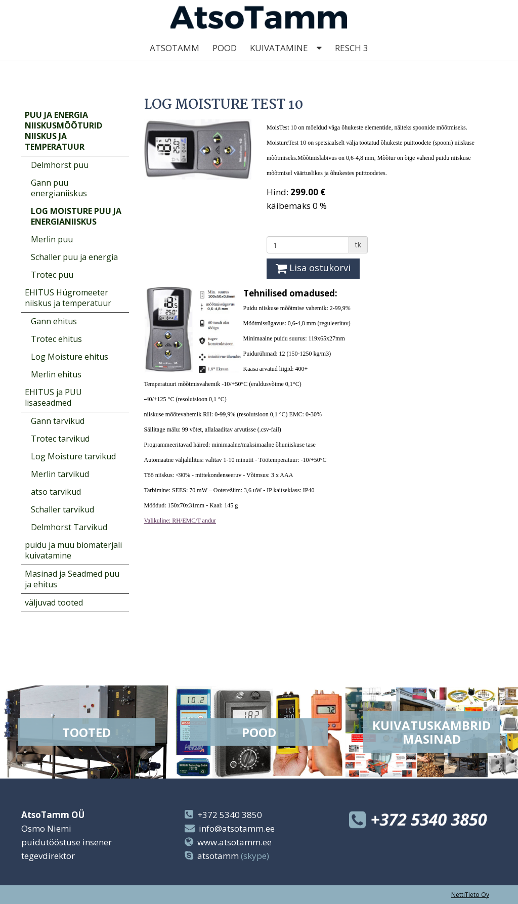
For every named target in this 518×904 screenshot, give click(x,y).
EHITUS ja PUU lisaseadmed (53, 397)
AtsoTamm (174, 60)
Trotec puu (52, 274)
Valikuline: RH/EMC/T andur (180, 520)
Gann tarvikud (57, 420)
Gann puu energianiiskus (59, 188)
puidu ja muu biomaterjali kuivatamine (73, 550)
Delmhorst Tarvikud (69, 527)
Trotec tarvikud (60, 438)
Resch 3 (351, 60)
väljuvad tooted (54, 602)
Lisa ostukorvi (313, 268)
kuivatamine (279, 60)
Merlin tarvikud (60, 474)
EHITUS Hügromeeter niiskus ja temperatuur (68, 298)
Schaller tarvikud (62, 509)
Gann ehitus (54, 321)
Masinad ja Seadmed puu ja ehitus (72, 579)
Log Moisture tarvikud (73, 456)
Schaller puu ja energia (74, 257)
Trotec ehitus (56, 339)
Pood (224, 60)
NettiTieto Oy (470, 894)
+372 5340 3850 (229, 815)
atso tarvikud (56, 491)
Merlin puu (52, 239)
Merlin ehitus (56, 374)
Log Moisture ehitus (69, 356)
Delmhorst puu (60, 164)
